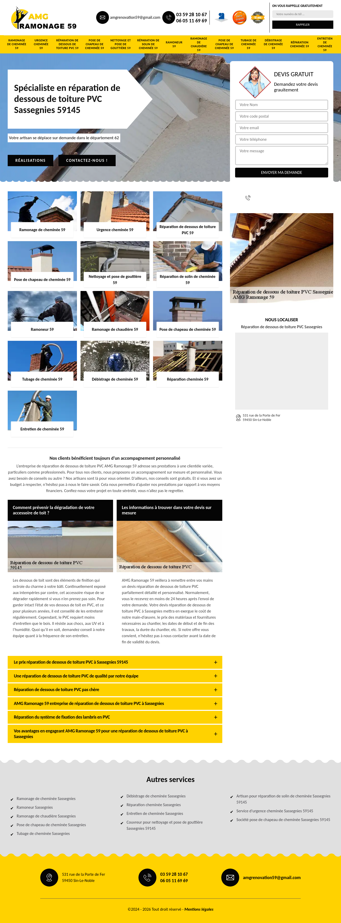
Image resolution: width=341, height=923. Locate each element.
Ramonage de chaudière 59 (198, 44)
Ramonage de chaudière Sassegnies (46, 816)
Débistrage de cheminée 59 (273, 44)
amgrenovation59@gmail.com (135, 17)
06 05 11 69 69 (191, 20)
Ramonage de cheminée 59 (16, 44)
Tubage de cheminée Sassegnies (43, 833)
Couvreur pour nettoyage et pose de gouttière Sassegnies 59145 (165, 825)
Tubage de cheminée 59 (249, 44)
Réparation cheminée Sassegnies (154, 804)
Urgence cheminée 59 (41, 44)
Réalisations (30, 160)
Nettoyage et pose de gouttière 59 (121, 44)
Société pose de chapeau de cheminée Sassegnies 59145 (283, 819)
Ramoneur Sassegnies (35, 807)
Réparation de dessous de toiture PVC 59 (67, 44)
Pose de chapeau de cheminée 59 (94, 44)
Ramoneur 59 (174, 44)
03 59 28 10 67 (191, 14)
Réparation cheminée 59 (299, 44)
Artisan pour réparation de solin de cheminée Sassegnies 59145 (283, 799)
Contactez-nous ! (87, 160)
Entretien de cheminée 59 (325, 44)
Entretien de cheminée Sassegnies (155, 813)
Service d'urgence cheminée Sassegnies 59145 (274, 810)
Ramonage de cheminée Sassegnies (46, 798)
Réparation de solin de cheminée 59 (148, 44)
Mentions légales (198, 909)
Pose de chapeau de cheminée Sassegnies (51, 824)
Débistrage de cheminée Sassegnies (156, 796)
